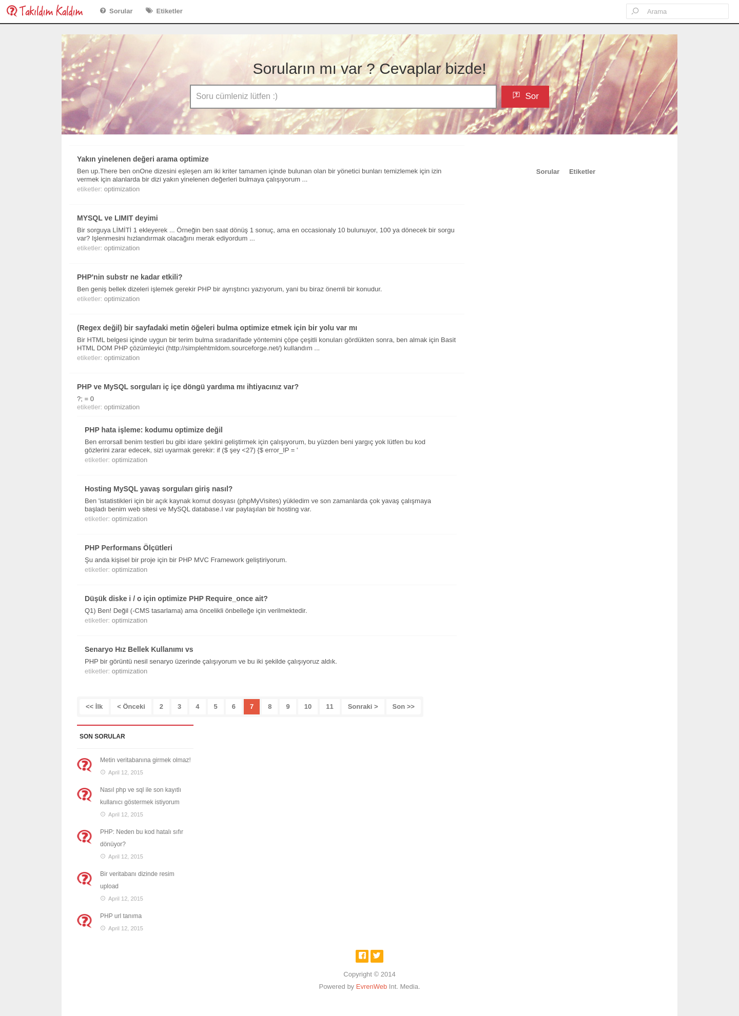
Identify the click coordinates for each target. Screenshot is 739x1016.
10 (308, 706)
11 (329, 706)
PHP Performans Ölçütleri (128, 548)
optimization (122, 189)
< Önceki (131, 706)
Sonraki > (363, 706)
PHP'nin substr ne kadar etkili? (130, 277)
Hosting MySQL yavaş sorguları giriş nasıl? (158, 489)
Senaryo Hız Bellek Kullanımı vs (139, 649)
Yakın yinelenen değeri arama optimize (143, 159)
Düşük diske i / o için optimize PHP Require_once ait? (176, 598)
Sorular (121, 11)
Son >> (404, 706)
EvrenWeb (371, 986)
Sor (532, 96)
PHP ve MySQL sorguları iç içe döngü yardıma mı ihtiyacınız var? (188, 387)
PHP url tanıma (121, 916)
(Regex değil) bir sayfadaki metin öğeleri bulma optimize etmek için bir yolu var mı (217, 328)
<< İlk (94, 706)
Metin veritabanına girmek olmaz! (145, 760)
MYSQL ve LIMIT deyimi (117, 218)
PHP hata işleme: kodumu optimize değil (154, 430)
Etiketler (170, 11)
